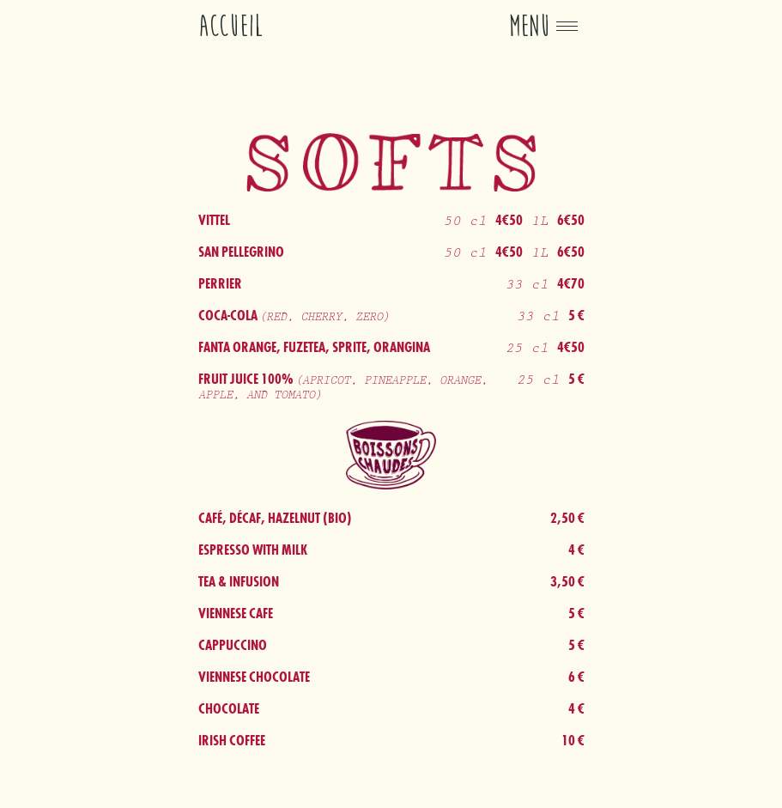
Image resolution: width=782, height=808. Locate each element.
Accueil (231, 26)
